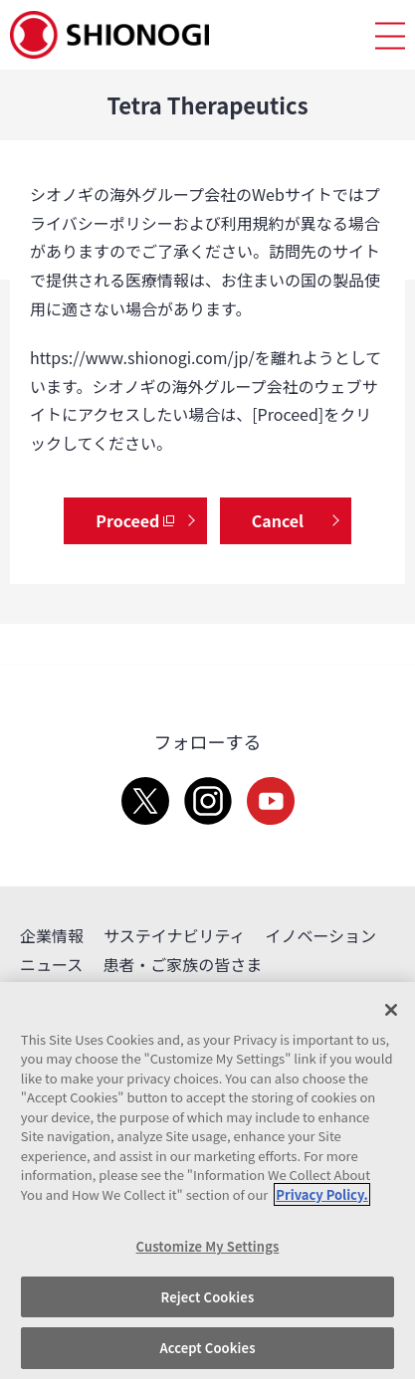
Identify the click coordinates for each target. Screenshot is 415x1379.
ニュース (51, 964)
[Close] (391, 1010)
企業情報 (52, 935)
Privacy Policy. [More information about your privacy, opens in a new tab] (321, 1194)
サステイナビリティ (174, 935)
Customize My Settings (208, 1246)
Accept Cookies (207, 1347)
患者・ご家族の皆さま (182, 964)
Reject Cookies (208, 1296)
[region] (207, 1180)
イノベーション (320, 935)
